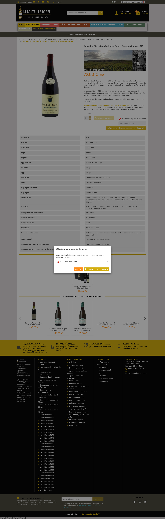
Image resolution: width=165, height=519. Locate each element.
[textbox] (82, 261)
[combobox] (82, 261)
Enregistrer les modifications (96, 269)
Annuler (78, 269)
